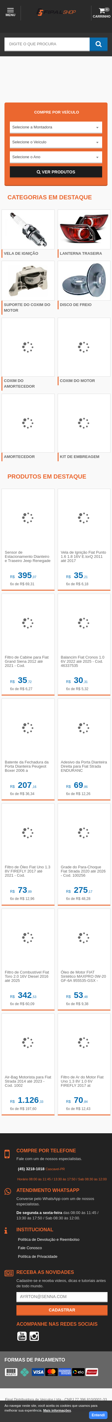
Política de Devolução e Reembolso (48, 1239)
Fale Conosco (30, 1248)
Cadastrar (62, 1310)
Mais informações (57, 1410)
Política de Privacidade (37, 1256)
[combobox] (56, 127)
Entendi (98, 1415)
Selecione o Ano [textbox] (26, 157)
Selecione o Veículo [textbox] (29, 142)
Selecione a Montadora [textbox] (32, 127)
